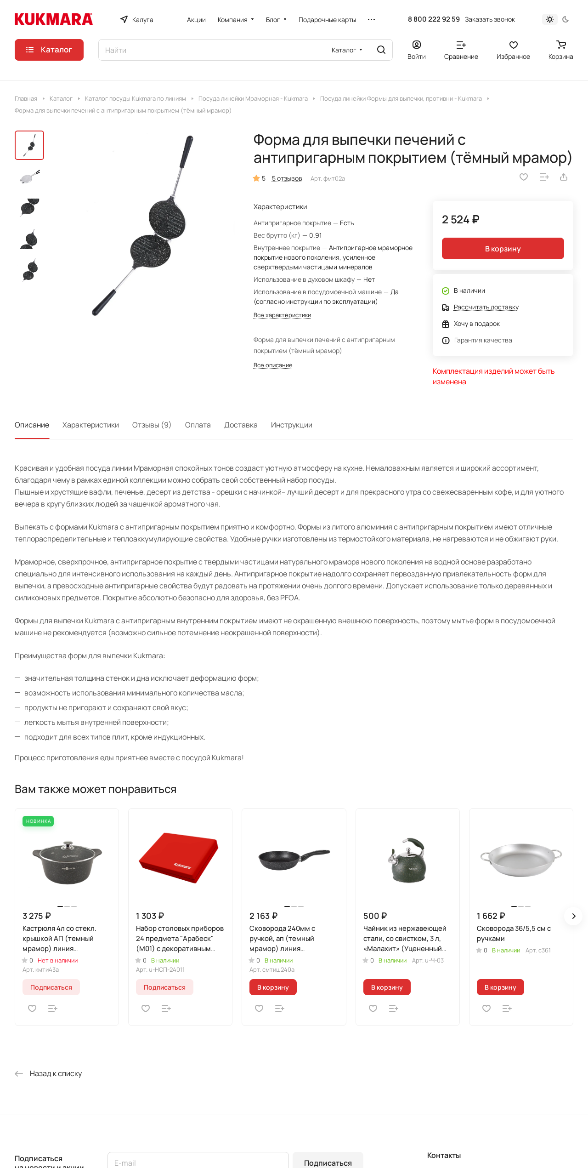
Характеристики (90, 425)
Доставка (241, 425)
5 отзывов (287, 178)
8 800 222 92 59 (434, 19)
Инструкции (291, 425)
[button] (573, 916)
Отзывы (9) (152, 425)
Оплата (198, 425)
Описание (32, 425)
